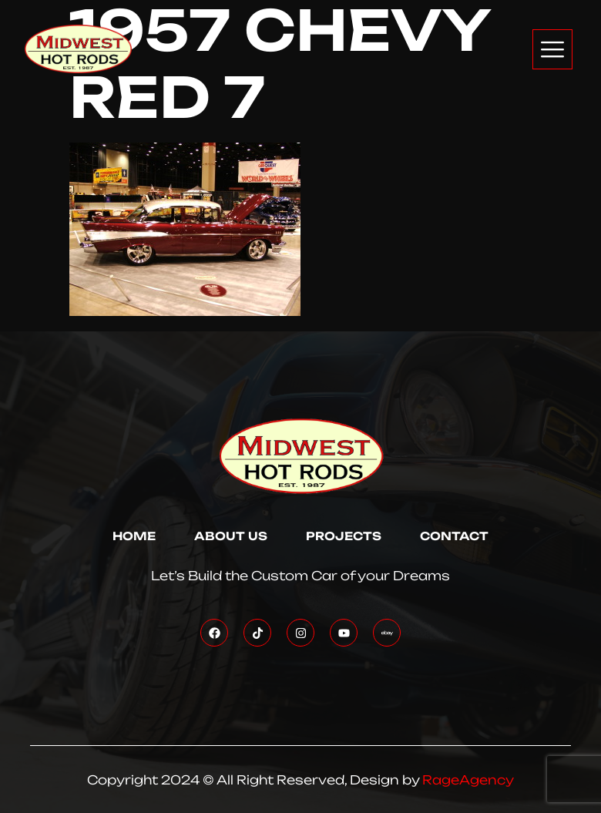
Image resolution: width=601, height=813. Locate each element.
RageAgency (468, 780)
